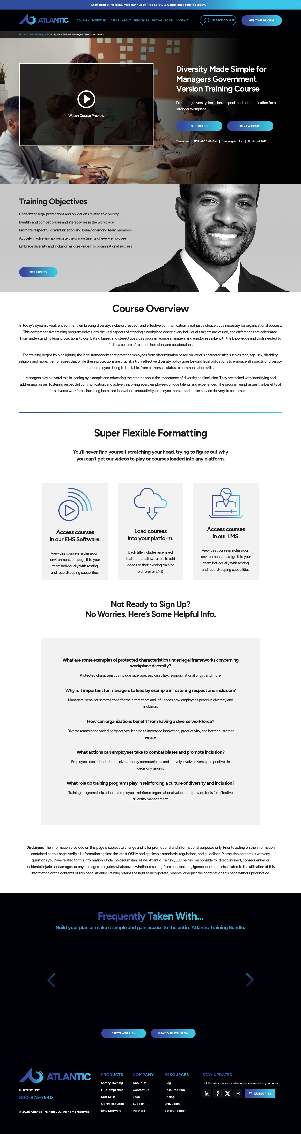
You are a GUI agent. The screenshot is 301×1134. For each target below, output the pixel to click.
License (113, 20)
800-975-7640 (36, 1098)
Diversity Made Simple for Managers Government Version (75, 34)
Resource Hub (175, 1090)
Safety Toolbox (175, 1111)
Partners (139, 1111)
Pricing (170, 1097)
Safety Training (112, 1083)
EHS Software (111, 1111)
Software (99, 20)
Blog (168, 1083)
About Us (139, 1083)
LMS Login (172, 1104)
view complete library (174, 1033)
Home (22, 34)
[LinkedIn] (207, 1094)
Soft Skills (108, 1097)
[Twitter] (227, 1094)
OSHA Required (112, 1104)
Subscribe (260, 1094)
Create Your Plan (121, 1033)
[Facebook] (217, 1094)
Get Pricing (196, 126)
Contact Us (141, 1090)
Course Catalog (36, 34)
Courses (83, 20)
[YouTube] (237, 1094)
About (126, 20)
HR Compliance (112, 1090)
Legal (137, 1097)
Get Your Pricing (261, 20)
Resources (141, 20)
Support (139, 1104)
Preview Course (242, 126)
